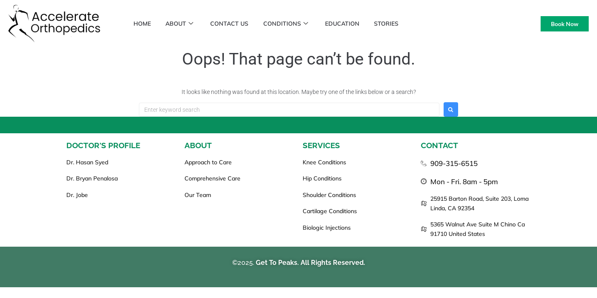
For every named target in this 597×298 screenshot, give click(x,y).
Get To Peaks (276, 263)
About (182, 23)
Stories (397, 23)
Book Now (564, 23)
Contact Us (234, 23)
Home (143, 23)
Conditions (292, 23)
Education (351, 23)
